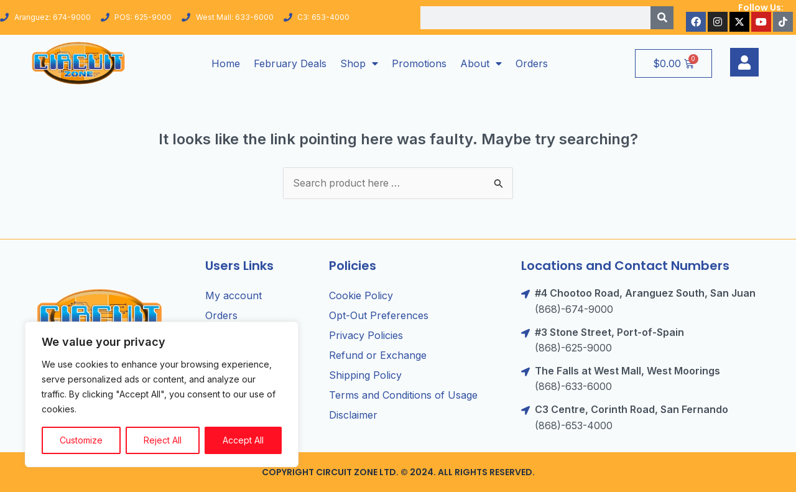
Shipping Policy (365, 375)
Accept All (243, 440)
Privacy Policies (366, 336)
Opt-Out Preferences (378, 316)
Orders (532, 63)
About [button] (481, 63)
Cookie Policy (361, 296)
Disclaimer (353, 415)
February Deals (290, 63)
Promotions (419, 63)
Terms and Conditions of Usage (403, 395)
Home (225, 63)
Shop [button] (359, 63)
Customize (81, 440)
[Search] (661, 17)
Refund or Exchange (378, 356)
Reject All (163, 440)
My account (233, 296)
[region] (161, 394)
